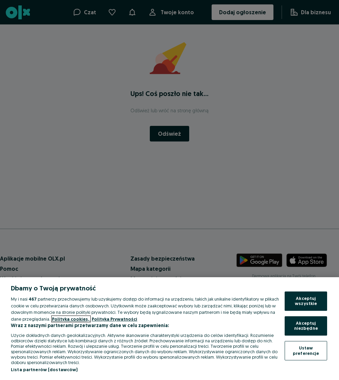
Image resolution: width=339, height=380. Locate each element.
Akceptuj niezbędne (306, 325)
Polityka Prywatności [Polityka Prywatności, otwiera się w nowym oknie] (114, 319)
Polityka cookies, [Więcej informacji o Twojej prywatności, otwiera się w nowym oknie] (71, 319)
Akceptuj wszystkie (306, 301)
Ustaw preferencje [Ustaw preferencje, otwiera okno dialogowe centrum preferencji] (306, 350)
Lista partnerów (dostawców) (44, 369)
